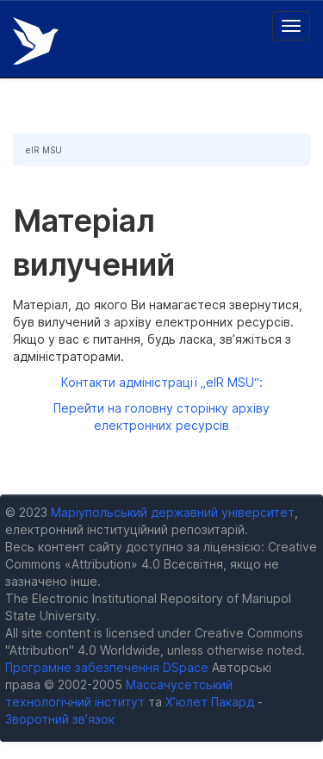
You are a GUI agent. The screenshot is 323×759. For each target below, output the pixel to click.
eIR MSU (44, 150)
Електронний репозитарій (36, 41)
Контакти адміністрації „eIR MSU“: (162, 382)
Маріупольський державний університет (173, 512)
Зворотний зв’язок (60, 719)
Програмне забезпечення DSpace (106, 667)
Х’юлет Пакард (209, 701)
